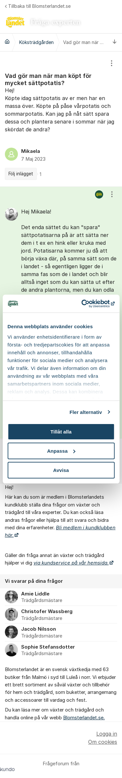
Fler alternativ (86, 412)
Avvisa (61, 470)
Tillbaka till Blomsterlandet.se (38, 6)
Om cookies (102, 742)
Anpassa (61, 451)
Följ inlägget (20, 173)
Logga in (106, 733)
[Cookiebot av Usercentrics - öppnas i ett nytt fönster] (87, 303)
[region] (61, 118)
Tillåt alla (61, 431)
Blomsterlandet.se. (84, 718)
